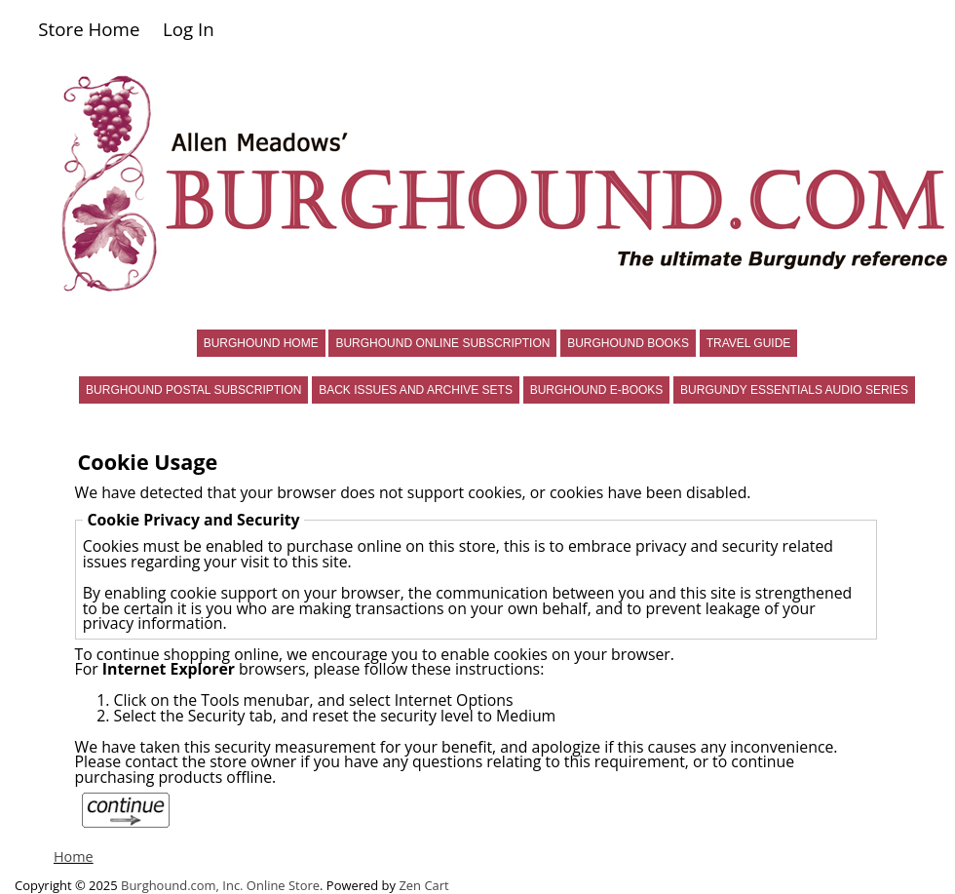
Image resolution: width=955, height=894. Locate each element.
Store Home (88, 29)
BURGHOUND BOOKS (628, 343)
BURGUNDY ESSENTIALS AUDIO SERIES (794, 390)
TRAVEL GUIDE (749, 343)
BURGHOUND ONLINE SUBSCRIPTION (442, 343)
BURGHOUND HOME (261, 343)
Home (74, 856)
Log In (188, 29)
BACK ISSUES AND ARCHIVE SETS (416, 390)
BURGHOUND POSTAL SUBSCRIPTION (193, 390)
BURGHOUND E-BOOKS (597, 390)
